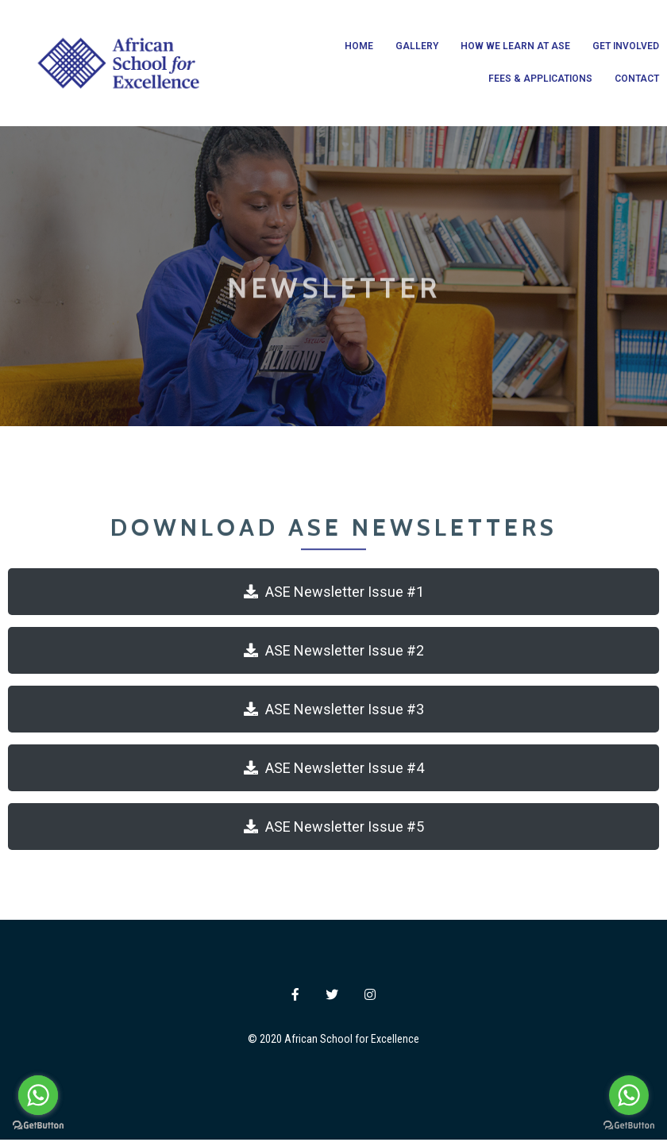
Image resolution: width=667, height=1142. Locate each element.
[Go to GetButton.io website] (628, 1126)
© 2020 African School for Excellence (333, 1040)
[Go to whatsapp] (629, 1095)
